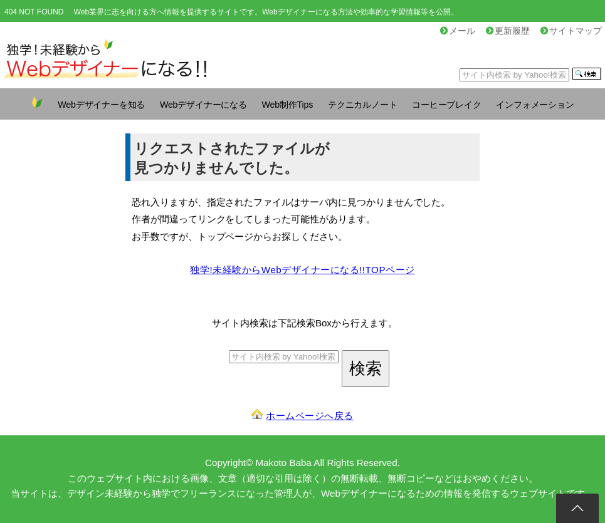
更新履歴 (508, 31)
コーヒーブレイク (446, 105)
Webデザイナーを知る (101, 105)
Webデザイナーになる (203, 105)
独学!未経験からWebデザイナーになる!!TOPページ (302, 269)
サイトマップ (571, 31)
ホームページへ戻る (310, 415)
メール (457, 31)
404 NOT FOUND (33, 12)
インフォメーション (535, 105)
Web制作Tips (287, 105)
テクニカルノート (362, 105)
